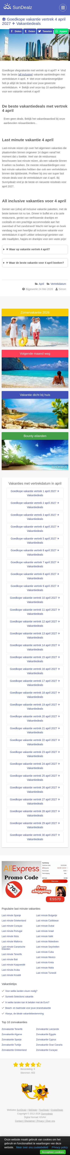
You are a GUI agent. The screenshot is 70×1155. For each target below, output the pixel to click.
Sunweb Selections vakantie (19, 996)
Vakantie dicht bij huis (35, 395)
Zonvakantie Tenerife (12, 1029)
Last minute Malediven (47, 941)
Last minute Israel (45, 931)
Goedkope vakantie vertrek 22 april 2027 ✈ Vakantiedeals (35, 742)
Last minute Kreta (45, 962)
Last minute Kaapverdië (13, 964)
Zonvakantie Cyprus (46, 1039)
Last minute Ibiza (10, 936)
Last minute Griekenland (14, 920)
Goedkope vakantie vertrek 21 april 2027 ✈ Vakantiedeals (35, 730)
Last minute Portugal (12, 931)
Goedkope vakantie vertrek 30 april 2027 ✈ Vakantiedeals (35, 837)
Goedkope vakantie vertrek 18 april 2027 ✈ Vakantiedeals (35, 694)
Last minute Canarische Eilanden (13, 947)
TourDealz (44, 1110)
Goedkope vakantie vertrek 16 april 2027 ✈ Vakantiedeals (35, 671)
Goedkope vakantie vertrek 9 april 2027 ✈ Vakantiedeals (35, 588)
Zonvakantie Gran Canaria (49, 1045)
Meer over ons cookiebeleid (32, 1147)
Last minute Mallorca (12, 941)
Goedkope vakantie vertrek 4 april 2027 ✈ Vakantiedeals (34, 21)
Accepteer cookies (53, 1152)
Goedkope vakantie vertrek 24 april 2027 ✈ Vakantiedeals (35, 766)
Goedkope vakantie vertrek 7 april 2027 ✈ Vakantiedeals (35, 564)
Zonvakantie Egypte (46, 1034)
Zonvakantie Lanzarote (47, 1029)
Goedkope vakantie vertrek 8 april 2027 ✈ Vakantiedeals (35, 576)
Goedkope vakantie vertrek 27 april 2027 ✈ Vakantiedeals (35, 801)
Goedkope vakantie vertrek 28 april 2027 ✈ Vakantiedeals (35, 813)
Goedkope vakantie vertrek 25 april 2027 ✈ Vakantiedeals (35, 778)
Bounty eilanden (35, 436)
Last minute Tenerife (12, 954)
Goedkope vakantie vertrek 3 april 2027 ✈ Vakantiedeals (35, 517)
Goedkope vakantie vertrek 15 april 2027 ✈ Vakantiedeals (35, 659)
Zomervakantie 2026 (35, 312)
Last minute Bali (10, 959)
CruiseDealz (57, 1110)
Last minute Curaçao (12, 926)
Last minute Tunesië (46, 973)
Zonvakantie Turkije (11, 1045)
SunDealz (22, 1110)
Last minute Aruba (11, 970)
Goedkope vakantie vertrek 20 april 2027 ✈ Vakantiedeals (35, 718)
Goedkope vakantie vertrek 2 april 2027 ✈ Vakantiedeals (35, 505)
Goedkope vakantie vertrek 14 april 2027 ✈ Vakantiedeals (35, 647)
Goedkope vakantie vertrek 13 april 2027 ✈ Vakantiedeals (35, 635)
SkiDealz (32, 1110)
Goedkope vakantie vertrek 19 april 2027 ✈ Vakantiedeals (35, 706)
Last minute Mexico (45, 957)
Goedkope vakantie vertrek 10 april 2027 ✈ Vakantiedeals (35, 600)
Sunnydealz (47, 1113)
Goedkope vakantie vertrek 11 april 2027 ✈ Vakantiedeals (35, 612)
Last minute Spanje (11, 915)
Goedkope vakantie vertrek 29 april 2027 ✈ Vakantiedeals (35, 825)
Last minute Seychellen (47, 946)
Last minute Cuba (45, 952)
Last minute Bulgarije (46, 915)
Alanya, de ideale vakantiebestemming (24, 1013)
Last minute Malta (45, 967)
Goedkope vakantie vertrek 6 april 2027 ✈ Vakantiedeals (35, 552)
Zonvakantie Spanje (11, 1039)
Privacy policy (60, 1147)
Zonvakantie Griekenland (14, 1050)
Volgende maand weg (35, 353)
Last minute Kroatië (11, 975)
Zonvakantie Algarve (12, 1034)
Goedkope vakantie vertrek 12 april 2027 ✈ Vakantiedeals (35, 623)
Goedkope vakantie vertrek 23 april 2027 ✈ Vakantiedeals (35, 754)
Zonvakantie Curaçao (46, 1050)
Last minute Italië (44, 936)
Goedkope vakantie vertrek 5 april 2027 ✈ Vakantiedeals (35, 540)
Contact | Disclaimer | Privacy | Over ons (35, 1121)
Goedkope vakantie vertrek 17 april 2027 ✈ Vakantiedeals (35, 683)
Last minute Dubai (45, 926)
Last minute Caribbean (47, 920)
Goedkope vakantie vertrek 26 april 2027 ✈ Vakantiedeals (35, 789)
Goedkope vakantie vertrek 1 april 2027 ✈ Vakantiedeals (35, 493)
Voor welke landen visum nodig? (21, 991)
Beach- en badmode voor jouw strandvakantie (28, 1008)
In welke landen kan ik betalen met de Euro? (27, 1002)
